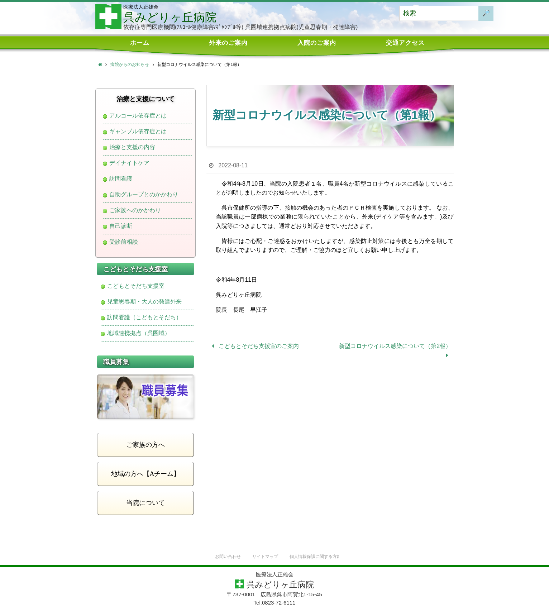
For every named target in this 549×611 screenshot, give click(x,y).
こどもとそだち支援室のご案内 (254, 346)
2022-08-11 (233, 165)
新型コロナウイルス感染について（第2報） (395, 350)
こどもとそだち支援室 (135, 286)
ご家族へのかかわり (135, 210)
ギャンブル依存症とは (138, 131)
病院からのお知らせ (129, 64)
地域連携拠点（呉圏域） (138, 333)
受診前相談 (123, 242)
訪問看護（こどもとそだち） (144, 317)
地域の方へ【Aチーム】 (145, 473)
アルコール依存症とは (138, 116)
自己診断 (120, 226)
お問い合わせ (225, 556)
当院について (145, 502)
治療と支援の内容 (132, 147)
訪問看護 (120, 179)
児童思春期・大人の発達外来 (144, 302)
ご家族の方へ (145, 444)
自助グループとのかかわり (143, 194)
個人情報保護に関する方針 (317, 556)
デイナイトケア (129, 163)
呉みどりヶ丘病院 (169, 17)
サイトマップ (264, 556)
